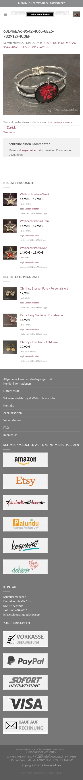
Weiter (9, 132)
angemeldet (29, 150)
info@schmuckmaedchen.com (22, 614)
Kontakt (8, 405)
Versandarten (12, 420)
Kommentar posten (62, 122)
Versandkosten (32, 208)
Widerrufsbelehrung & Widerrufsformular (29, 398)
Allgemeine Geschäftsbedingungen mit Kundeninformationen (27, 381)
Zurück (9, 127)
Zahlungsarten (12, 413)
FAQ (6, 427)
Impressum (10, 435)
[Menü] (5, 14)
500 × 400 (51, 43)
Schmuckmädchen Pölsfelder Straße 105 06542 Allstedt (17, 601)
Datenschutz (11, 391)
